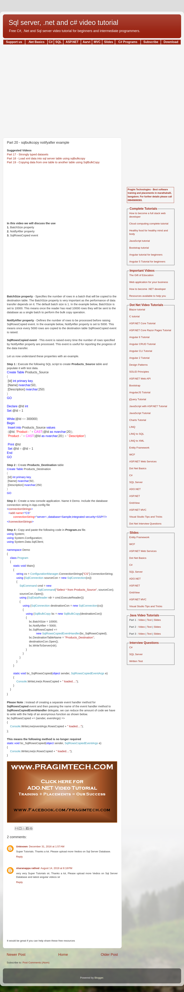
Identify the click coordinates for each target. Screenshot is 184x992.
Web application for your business (148, 282)
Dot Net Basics (137, 468)
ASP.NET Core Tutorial (142, 323)
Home (63, 954)
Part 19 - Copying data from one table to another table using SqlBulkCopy (53, 162)
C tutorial (134, 316)
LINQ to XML (136, 440)
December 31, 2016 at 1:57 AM (46, 846)
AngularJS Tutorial (139, 392)
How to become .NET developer (147, 289)
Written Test (136, 661)
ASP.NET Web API (140, 378)
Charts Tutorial (137, 420)
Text (149, 619)
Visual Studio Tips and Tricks (145, 516)
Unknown (22, 846)
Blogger (98, 977)
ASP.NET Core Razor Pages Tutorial (150, 330)
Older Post (109, 954)
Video (141, 619)
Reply (19, 856)
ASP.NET (134, 496)
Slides (157, 619)
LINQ (132, 426)
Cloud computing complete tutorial (148, 223)
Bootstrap (134, 385)
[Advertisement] (92, 89)
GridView (134, 502)
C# (130, 475)
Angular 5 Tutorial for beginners (147, 261)
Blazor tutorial (137, 309)
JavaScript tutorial (139, 240)
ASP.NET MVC (137, 509)
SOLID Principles (139, 371)
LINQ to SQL (136, 433)
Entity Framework (139, 447)
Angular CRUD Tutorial (142, 344)
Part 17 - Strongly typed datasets (27, 154)
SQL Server (136, 482)
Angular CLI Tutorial (140, 351)
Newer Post (16, 954)
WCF (132, 454)
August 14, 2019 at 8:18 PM (56, 868)
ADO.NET (135, 489)
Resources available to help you (147, 295)
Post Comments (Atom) (36, 962)
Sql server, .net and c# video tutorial (63, 22)
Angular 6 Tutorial (139, 337)
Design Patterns (138, 364)
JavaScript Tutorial (139, 413)
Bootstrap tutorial (139, 247)
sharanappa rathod (27, 868)
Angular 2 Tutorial (139, 357)
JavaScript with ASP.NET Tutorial (148, 406)
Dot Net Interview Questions (145, 523)
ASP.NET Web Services (143, 461)
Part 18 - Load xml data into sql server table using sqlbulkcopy (46, 158)
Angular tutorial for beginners (145, 254)
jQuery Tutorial (137, 399)
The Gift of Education (141, 275)
